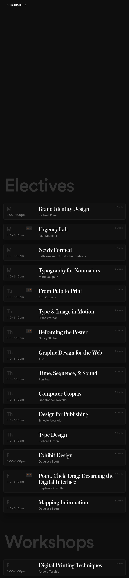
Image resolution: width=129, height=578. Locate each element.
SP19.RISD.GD (16, 5)
